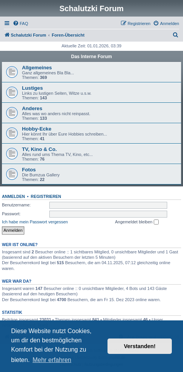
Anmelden (13, 196)
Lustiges (32, 88)
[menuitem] (20, 23)
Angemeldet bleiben (136, 222)
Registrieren (46, 196)
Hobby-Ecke (36, 129)
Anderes (32, 108)
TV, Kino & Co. (39, 149)
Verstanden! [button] (140, 346)
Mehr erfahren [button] (51, 360)
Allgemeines (37, 67)
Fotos (29, 170)
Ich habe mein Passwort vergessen (35, 222)
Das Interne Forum (91, 56)
